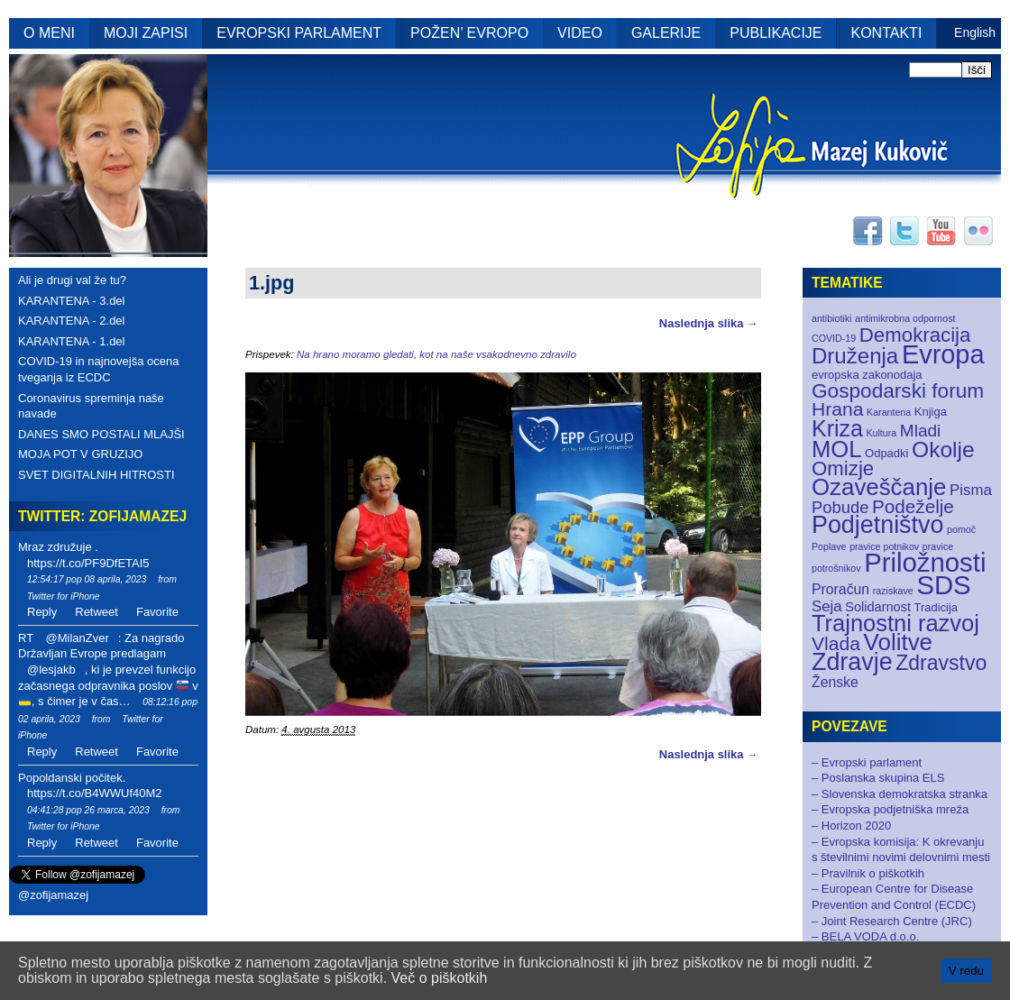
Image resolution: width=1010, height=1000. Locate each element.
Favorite (157, 612)
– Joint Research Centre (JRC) (892, 921)
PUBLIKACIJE (776, 33)
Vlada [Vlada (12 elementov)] (836, 643)
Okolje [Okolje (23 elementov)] (943, 449)
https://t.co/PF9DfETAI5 (88, 563)
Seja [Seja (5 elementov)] (827, 606)
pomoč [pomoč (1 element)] (961, 529)
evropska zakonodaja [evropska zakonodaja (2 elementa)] (867, 374)
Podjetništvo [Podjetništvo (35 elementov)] (877, 524)
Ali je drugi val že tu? (72, 280)
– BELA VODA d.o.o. (865, 936)
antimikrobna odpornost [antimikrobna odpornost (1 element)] (905, 318)
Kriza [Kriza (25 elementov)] (837, 428)
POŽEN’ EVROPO (469, 33)
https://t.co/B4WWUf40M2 (94, 793)
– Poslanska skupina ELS (878, 777)
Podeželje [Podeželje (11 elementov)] (913, 506)
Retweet (96, 612)
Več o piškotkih (439, 978)
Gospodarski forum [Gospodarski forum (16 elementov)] (898, 391)
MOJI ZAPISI (146, 33)
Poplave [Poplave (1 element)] (829, 546)
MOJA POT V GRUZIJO (80, 454)
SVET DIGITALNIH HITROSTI (96, 475)
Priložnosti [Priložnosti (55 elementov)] (925, 562)
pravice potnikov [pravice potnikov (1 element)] (884, 546)
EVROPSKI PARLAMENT (298, 33)
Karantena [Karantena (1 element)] (889, 412)
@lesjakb (51, 669)
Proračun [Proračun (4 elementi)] (840, 589)
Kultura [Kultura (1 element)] (881, 432)
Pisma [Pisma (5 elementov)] (971, 490)
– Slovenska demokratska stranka (899, 794)
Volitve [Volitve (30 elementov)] (898, 642)
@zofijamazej (53, 895)
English (975, 32)
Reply (42, 612)
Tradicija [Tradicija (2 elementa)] (936, 607)
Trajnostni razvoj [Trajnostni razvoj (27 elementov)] (895, 623)
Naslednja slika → (708, 323)
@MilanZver (76, 638)
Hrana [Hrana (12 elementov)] (837, 409)
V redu (966, 970)
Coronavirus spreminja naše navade (91, 406)
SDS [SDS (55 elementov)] (943, 585)
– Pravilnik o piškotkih (868, 873)
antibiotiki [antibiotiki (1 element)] (831, 318)
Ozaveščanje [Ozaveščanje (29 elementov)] (879, 487)
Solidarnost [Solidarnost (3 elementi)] (878, 607)
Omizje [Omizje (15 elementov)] (843, 468)
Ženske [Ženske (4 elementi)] (835, 682)
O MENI (49, 33)
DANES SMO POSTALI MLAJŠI (101, 434)
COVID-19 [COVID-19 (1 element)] (834, 338)
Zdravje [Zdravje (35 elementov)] (852, 661)
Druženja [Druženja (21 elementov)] (855, 356)
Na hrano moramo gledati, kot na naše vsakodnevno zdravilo (436, 354)
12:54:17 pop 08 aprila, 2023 (86, 579)
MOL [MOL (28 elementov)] (836, 449)
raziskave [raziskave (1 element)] (893, 590)
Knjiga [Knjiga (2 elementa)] (930, 411)
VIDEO (579, 33)
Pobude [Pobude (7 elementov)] (840, 507)
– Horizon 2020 (851, 825)
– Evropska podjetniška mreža (890, 809)
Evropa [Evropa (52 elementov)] (943, 354)
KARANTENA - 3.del (71, 300)
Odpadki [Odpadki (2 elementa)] (886, 453)
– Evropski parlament (867, 762)
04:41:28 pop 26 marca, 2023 (88, 810)
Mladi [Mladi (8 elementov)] (920, 430)
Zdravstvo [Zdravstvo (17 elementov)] (941, 662)
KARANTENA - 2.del (71, 320)
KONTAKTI (887, 33)
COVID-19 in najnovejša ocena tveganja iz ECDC (98, 369)
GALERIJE (666, 33)
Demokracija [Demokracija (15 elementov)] (915, 335)
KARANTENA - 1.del (71, 341)
